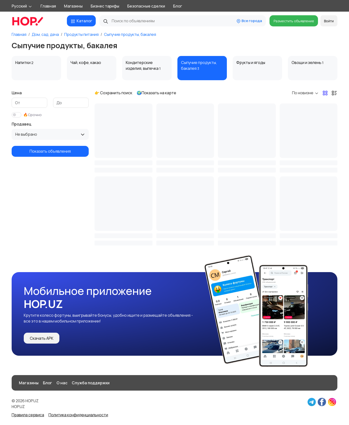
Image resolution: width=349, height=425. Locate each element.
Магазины (73, 6)
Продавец (22, 124)
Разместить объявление (294, 21)
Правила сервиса (28, 414)
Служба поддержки (91, 383)
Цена (17, 92)
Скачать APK (41, 338)
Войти (329, 21)
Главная (48, 6)
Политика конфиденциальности (78, 414)
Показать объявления (50, 151)
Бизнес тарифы (105, 6)
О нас (61, 383)
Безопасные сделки (146, 6)
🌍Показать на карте (156, 92)
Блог (177, 6)
